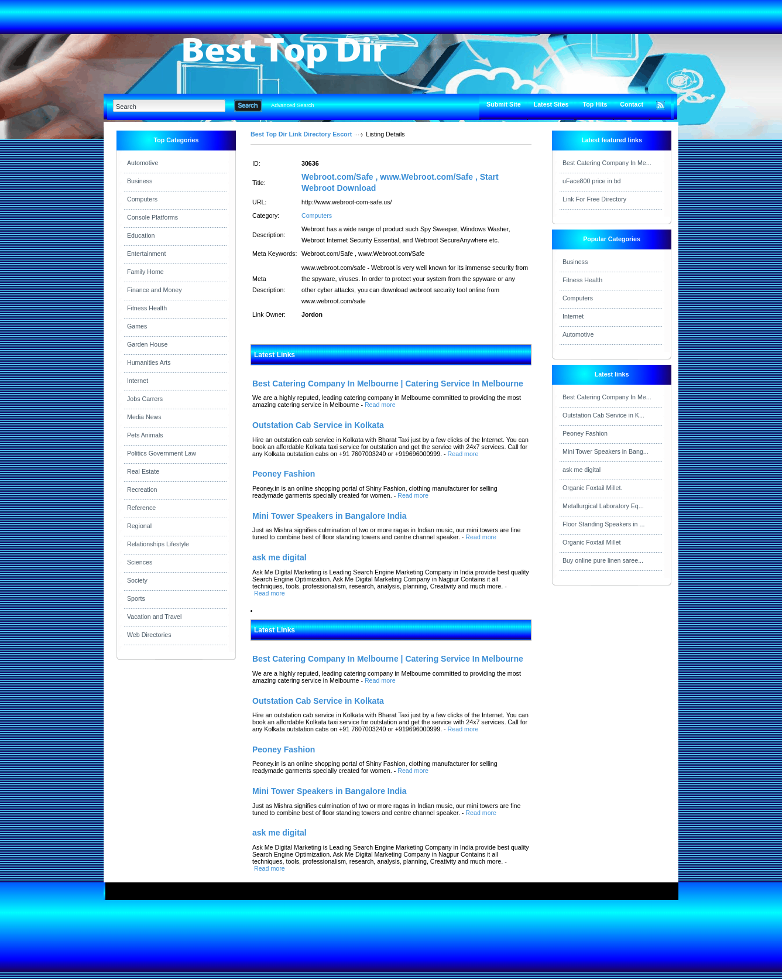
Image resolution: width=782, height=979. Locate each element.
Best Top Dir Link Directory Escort (301, 134)
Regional (139, 525)
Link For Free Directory (594, 199)
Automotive (142, 162)
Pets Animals (145, 435)
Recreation (142, 489)
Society (137, 580)
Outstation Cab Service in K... (603, 415)
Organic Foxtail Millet (592, 542)
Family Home (145, 271)
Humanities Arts (149, 362)
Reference (141, 507)
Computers (142, 199)
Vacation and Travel (154, 616)
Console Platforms (152, 217)
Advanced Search (292, 105)
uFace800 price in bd (592, 180)
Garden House (147, 344)
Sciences (139, 562)
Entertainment (146, 253)
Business (139, 180)
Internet (137, 380)
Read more (380, 404)
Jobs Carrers (145, 398)
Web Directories (149, 634)
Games (137, 326)
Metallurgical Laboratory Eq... (603, 505)
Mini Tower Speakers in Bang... (606, 451)
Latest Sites (551, 104)
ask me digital (582, 469)
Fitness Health (147, 308)
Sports (136, 598)
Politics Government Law (161, 453)
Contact (631, 104)
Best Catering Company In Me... (607, 162)
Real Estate (143, 471)
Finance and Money (154, 289)
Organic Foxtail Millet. (592, 487)
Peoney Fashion (585, 433)
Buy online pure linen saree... (603, 560)
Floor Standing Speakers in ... (603, 524)
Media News (144, 416)
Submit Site (503, 104)
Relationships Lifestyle (158, 543)
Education (141, 235)
